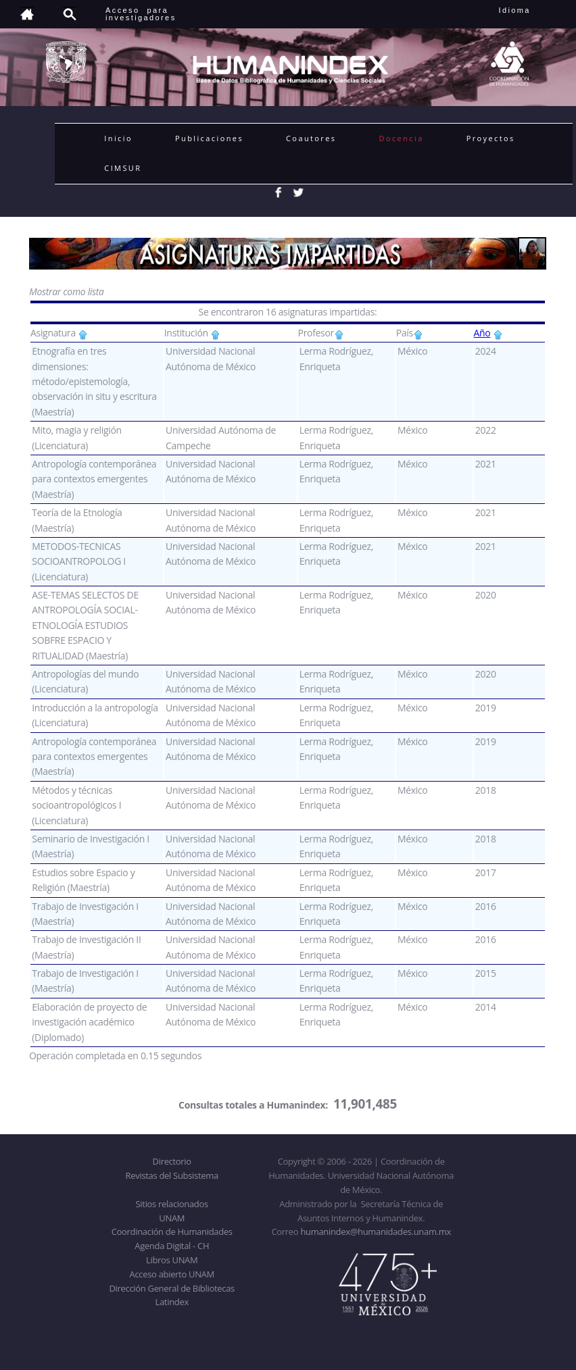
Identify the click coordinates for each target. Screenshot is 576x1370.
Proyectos (490, 138)
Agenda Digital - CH (172, 1246)
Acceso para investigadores (140, 14)
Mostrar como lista (66, 291)
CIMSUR (122, 168)
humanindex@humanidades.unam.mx (375, 1231)
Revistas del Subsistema (172, 1175)
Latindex (172, 1302)
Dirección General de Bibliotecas (171, 1288)
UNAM (172, 1218)
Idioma (531, 10)
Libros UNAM (171, 1260)
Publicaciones (209, 138)
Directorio (172, 1161)
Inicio (118, 138)
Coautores (311, 138)
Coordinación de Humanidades (172, 1231)
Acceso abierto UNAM (172, 1274)
